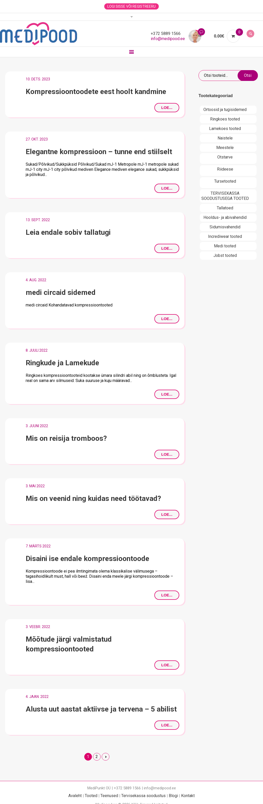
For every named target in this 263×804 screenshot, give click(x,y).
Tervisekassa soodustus (143, 795)
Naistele (225, 138)
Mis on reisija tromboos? (66, 438)
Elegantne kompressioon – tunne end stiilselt (99, 151)
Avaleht (75, 795)
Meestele (225, 147)
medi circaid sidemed (61, 292)
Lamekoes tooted (225, 128)
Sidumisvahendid (225, 227)
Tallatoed (225, 207)
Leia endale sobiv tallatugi (68, 232)
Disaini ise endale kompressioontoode (87, 558)
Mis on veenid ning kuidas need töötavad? (93, 498)
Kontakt (188, 795)
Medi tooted (225, 246)
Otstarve (225, 157)
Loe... (166, 107)
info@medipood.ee (168, 38)
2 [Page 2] (97, 756)
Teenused (109, 795)
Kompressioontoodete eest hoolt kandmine (96, 91)
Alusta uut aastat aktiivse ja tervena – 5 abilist (101, 709)
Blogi (173, 795)
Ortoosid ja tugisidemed (225, 109)
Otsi (247, 75)
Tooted (91, 795)
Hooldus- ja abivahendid (225, 217)
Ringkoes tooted (225, 119)
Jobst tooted (225, 255)
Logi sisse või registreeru (131, 6)
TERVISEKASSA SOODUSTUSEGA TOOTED (225, 196)
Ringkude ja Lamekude (62, 363)
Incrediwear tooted (225, 236)
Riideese (225, 169)
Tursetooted (225, 181)
